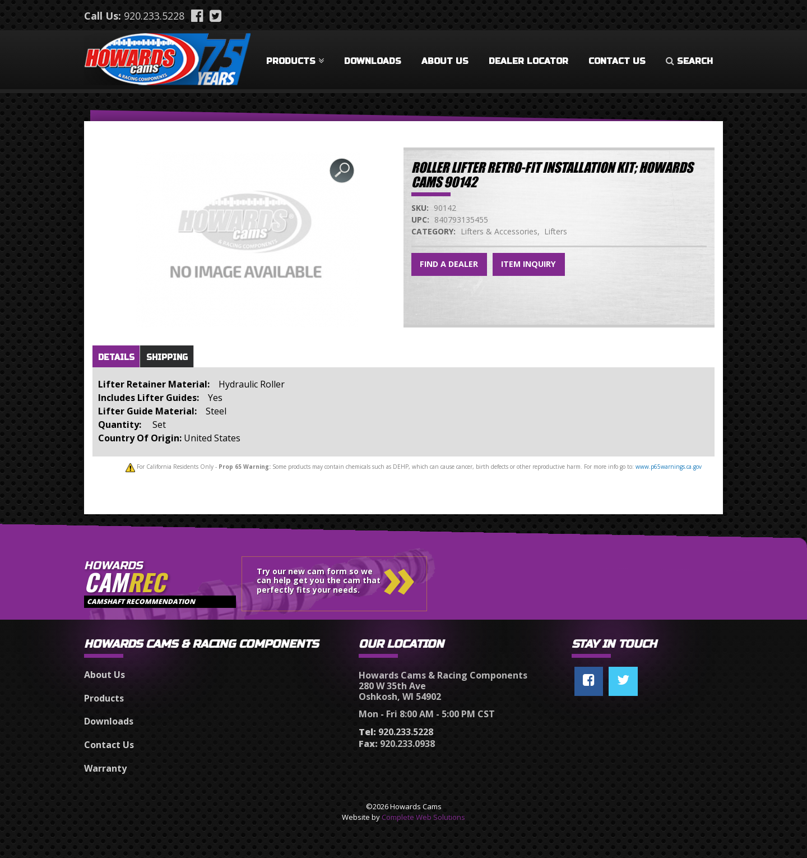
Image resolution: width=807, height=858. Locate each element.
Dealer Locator (528, 61)
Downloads (372, 61)
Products (295, 61)
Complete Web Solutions (423, 817)
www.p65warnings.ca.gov (669, 466)
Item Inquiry (528, 264)
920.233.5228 (154, 15)
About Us (445, 61)
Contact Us (617, 61)
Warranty (105, 768)
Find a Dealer (449, 264)
